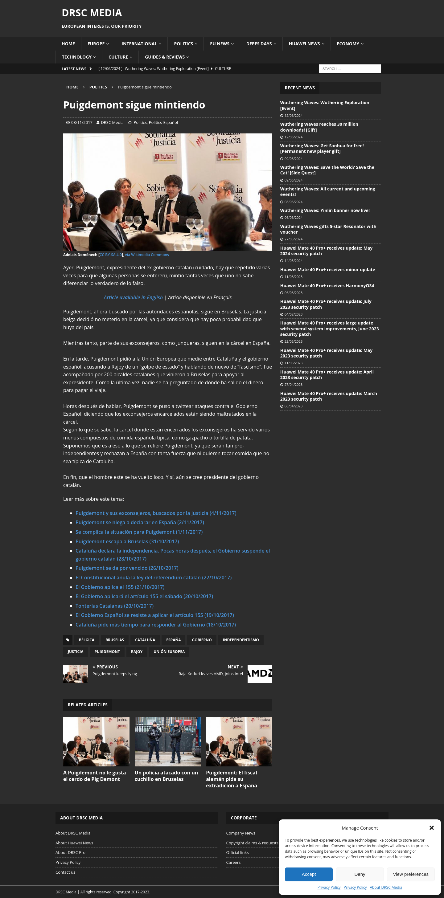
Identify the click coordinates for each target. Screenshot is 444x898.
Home (68, 44)
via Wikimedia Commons (147, 254)
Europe (96, 44)
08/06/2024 (293, 201)
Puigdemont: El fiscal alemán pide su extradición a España (231, 779)
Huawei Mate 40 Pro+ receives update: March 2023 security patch (328, 396)
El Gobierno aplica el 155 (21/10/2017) (120, 587)
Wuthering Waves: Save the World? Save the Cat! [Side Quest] (327, 170)
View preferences (411, 874)
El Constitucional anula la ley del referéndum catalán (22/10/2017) (154, 577)
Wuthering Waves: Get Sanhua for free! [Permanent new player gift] (322, 148)
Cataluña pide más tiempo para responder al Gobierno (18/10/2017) (156, 624)
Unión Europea (169, 651)
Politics (183, 44)
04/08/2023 (293, 314)
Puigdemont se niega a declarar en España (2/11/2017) (140, 522)
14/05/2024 (293, 260)
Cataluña (145, 640)
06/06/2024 (293, 217)
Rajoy (136, 651)
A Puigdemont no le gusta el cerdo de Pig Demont (94, 775)
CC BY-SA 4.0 (111, 254)
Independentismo (241, 640)
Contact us (65, 872)
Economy (348, 44)
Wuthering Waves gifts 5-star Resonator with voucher (328, 229)
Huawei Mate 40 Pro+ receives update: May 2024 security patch (326, 250)
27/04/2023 (293, 384)
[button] (432, 828)
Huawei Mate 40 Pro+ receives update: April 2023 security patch (327, 374)
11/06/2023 (293, 363)
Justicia (75, 651)
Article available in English (133, 297)
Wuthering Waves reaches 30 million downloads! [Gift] (319, 127)
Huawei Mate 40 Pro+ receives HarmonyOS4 (327, 285)
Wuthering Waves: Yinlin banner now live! (325, 210)
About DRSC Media (386, 887)
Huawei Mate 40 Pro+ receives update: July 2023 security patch (326, 304)
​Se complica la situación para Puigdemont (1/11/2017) (139, 532)
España (173, 640)
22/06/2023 (293, 341)
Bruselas (114, 640)
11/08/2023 (293, 276)
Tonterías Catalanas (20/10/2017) (115, 605)
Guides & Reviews (165, 57)
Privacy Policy (329, 887)
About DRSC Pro (70, 852)
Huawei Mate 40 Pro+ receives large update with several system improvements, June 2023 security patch (329, 328)
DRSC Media (112, 122)
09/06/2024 (293, 158)
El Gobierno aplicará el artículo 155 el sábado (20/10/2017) (144, 596)
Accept (309, 874)
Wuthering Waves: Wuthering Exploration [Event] (324, 105)
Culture (118, 57)
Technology (77, 57)
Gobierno (202, 640)
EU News (219, 44)
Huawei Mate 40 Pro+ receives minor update (327, 269)
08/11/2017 (81, 122)
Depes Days (259, 44)
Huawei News (304, 44)
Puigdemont (107, 651)
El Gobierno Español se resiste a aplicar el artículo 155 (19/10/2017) (155, 615)
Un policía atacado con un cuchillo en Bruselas (166, 775)
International (139, 44)
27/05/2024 (293, 239)
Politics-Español (163, 122)
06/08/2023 (293, 292)
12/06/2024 (293, 115)
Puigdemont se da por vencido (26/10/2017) (127, 568)
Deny (359, 874)
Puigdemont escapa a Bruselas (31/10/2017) (127, 541)
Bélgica (86, 640)
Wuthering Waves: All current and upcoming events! (327, 191)
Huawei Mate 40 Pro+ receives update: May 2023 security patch (326, 353)
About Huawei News (74, 843)
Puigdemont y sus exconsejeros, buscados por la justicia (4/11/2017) (156, 513)
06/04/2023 (293, 406)
